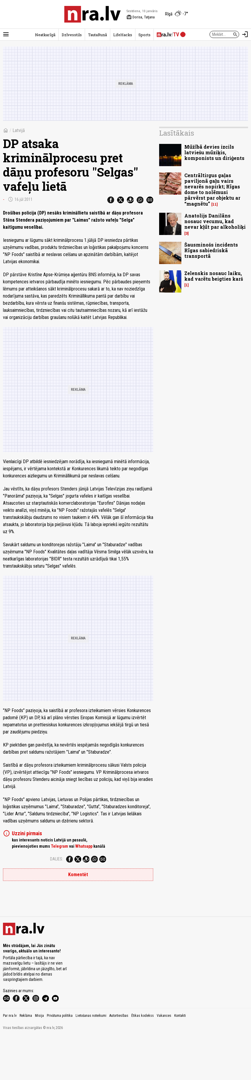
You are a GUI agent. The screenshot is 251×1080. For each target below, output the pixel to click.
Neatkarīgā (45, 34)
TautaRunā (97, 34)
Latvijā (18, 130)
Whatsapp (83, 846)
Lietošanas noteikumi (91, 1059)
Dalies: (56, 859)
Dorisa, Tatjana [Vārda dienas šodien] (141, 17)
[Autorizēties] (245, 34)
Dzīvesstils (72, 34)
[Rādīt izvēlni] (6, 34)
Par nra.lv (10, 1059)
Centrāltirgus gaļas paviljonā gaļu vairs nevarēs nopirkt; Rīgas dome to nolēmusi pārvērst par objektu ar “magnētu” (212, 189)
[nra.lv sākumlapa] (92, 14)
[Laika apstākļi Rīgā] (176, 14)
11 (214, 204)
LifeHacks (122, 34)
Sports (144, 34)
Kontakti (180, 1059)
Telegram (59, 846)
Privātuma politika (60, 1059)
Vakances (164, 1059)
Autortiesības (118, 1059)
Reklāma (26, 1059)
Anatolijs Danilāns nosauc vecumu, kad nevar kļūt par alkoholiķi (215, 221)
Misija (39, 1059)
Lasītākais (176, 133)
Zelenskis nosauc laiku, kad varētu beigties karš (213, 276)
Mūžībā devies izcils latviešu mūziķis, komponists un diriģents (214, 152)
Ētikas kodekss (142, 1059)
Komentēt (78, 874)
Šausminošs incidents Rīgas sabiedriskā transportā (211, 250)
